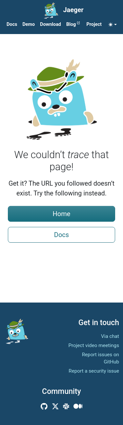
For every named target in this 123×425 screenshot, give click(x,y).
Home (62, 214)
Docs (61, 235)
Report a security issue (94, 371)
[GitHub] (44, 406)
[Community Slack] (66, 406)
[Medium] (77, 406)
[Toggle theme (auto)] (112, 24)
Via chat (110, 336)
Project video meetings (93, 345)
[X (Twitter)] (55, 406)
